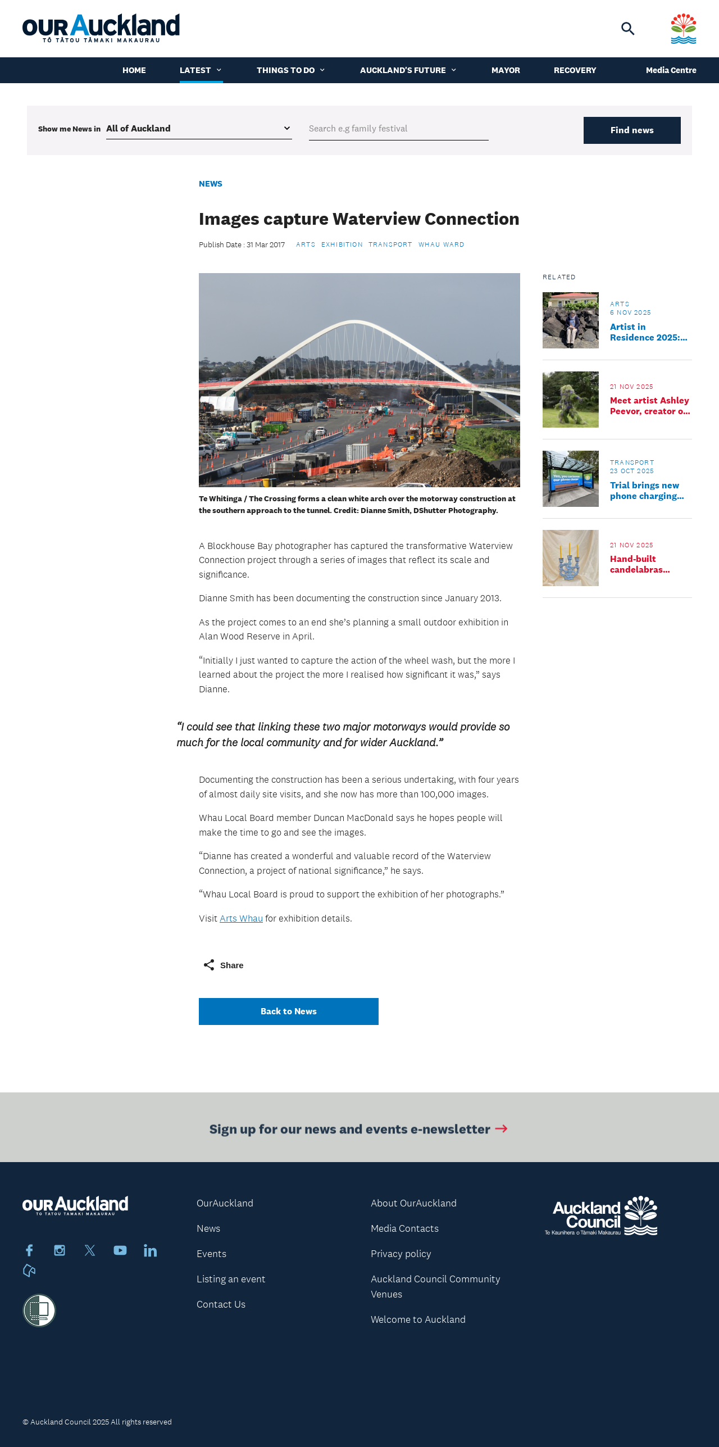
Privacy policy (401, 1254)
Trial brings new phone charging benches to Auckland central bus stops (646, 490)
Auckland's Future (409, 70)
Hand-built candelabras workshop (636, 564)
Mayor (506, 70)
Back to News (289, 1011)
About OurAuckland (414, 1203)
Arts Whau (241, 918)
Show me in (69, 129)
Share (223, 965)
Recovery (575, 70)
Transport (390, 244)
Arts (306, 244)
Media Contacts (405, 1228)
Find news (632, 130)
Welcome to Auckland (418, 1319)
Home (134, 70)
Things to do (291, 70)
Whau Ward (441, 244)
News (210, 183)
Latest (201, 70)
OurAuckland (225, 1203)
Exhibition (342, 244)
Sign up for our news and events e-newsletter (360, 1131)
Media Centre (671, 70)
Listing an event (231, 1279)
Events (211, 1254)
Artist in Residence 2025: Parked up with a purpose (646, 332)
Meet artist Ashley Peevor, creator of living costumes (649, 405)
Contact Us (221, 1304)
